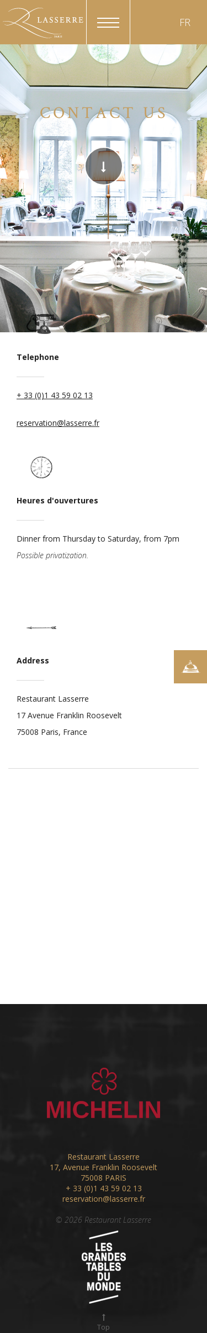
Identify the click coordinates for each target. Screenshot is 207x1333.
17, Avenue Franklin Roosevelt (103, 1167)
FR (184, 22)
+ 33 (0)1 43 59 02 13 (55, 395)
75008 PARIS (103, 1177)
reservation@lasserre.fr (58, 423)
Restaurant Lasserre (103, 1156)
